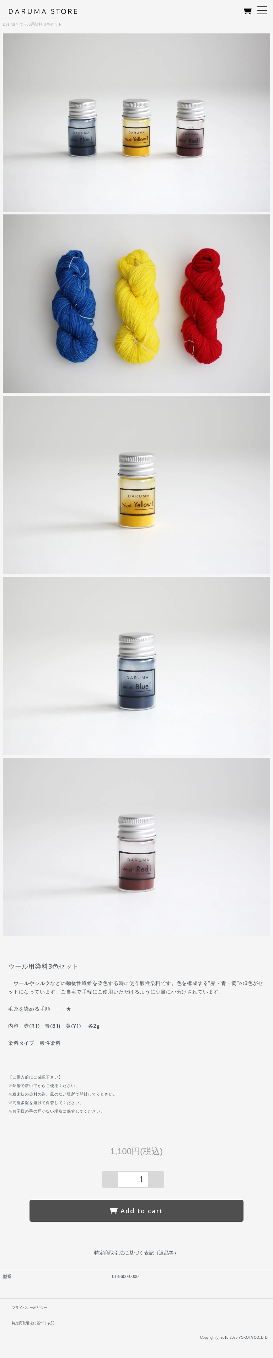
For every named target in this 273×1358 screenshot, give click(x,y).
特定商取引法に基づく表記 (33, 1323)
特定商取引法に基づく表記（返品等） (136, 1253)
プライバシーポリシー (29, 1308)
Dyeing (9, 24)
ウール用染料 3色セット (40, 24)
